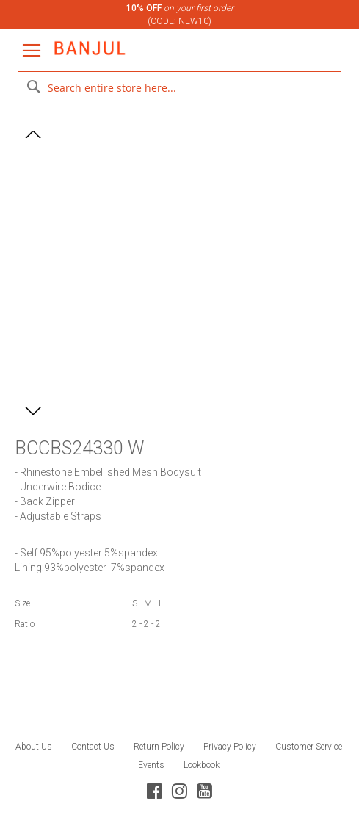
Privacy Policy (229, 747)
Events (151, 765)
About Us (33, 747)
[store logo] (89, 48)
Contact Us (93, 747)
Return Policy (159, 747)
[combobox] (179, 87)
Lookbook (202, 765)
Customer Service (308, 747)
